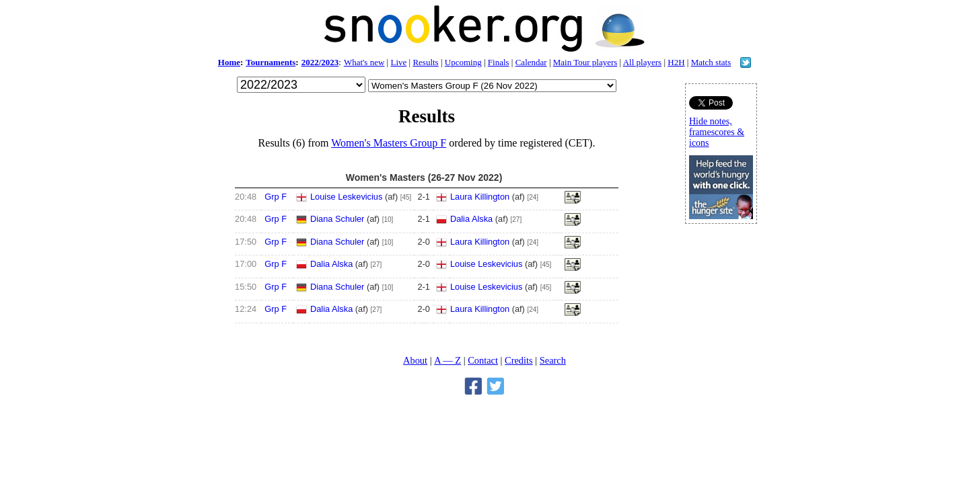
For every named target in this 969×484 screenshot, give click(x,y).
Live (398, 62)
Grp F (275, 197)
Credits (519, 360)
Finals (498, 62)
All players (642, 62)
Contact (483, 360)
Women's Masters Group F (388, 143)
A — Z (447, 360)
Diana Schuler (337, 219)
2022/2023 (320, 62)
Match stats (711, 62)
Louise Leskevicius (346, 197)
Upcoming (463, 62)
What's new (364, 62)
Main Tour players (585, 62)
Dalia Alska (471, 219)
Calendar (531, 62)
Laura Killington (479, 197)
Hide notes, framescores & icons (716, 132)
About (415, 360)
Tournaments (270, 62)
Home (229, 62)
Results (425, 62)
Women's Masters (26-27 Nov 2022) (424, 177)
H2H (676, 62)
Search (553, 360)
